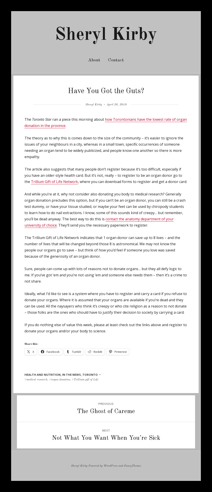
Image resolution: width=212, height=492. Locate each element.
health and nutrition (42, 375)
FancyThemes (132, 465)
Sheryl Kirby (106, 35)
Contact (116, 60)
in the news (71, 375)
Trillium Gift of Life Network (54, 181)
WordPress (111, 465)
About (94, 60)
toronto (90, 375)
